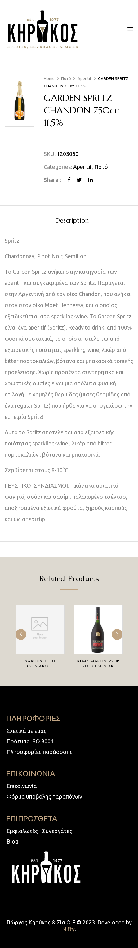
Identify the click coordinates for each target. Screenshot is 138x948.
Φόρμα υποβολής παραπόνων (44, 796)
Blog (12, 841)
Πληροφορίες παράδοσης (40, 752)
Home (49, 78)
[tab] (71, 220)
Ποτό (66, 78)
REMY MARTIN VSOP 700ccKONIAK (98, 663)
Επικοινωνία (22, 786)
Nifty (68, 929)
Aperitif (84, 78)
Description (72, 220)
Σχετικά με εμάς (27, 731)
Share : (52, 180)
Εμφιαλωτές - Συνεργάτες (39, 831)
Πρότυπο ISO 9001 (30, 741)
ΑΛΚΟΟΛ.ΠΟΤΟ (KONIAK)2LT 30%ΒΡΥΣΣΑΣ (40, 665)
